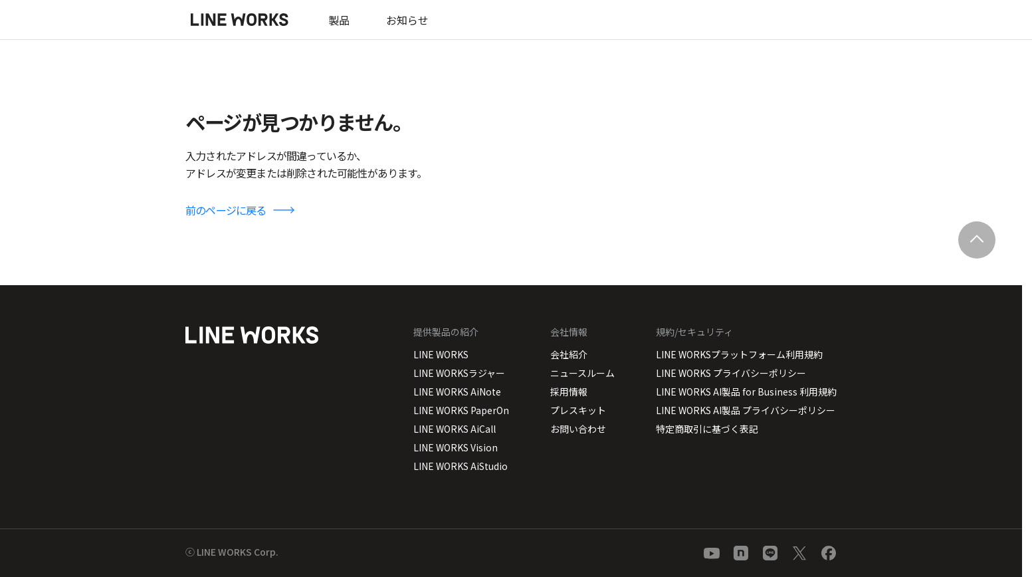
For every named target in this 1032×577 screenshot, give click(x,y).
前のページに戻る (225, 210)
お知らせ (407, 20)
